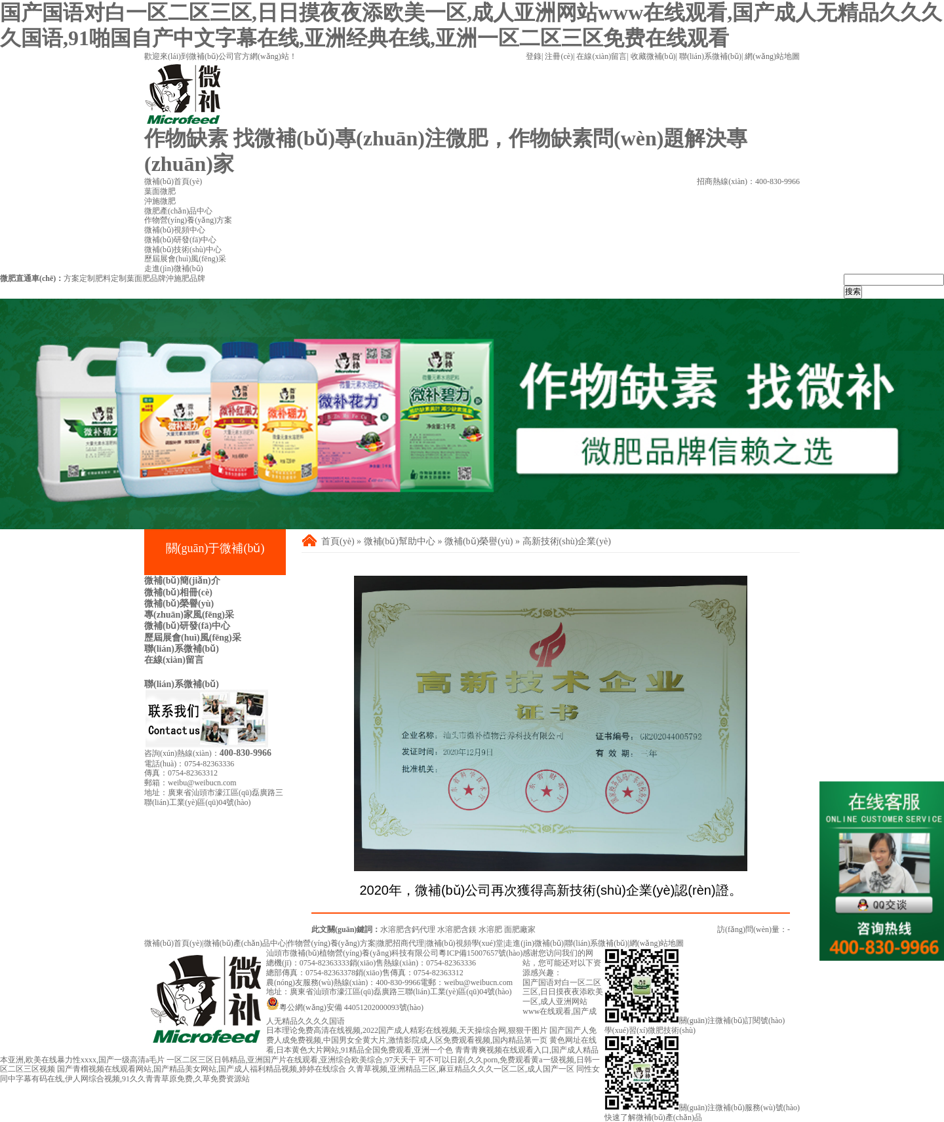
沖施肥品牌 (185, 278)
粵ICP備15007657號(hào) (480, 953)
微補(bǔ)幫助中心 (399, 541)
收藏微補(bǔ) (653, 56)
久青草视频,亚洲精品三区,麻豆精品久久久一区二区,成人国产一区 (461, 1069)
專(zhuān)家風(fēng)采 (189, 615)
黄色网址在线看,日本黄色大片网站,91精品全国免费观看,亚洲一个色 (431, 1045)
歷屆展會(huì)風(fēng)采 (192, 638)
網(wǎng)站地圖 (772, 56)
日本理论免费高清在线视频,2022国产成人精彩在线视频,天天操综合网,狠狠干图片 (406, 1030)
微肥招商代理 (400, 943)
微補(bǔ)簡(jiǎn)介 (182, 581)
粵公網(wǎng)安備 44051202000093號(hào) (344, 1007)
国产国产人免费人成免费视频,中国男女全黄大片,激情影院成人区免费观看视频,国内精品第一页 (431, 1035)
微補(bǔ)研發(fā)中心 (187, 626)
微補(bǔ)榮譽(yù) (179, 603)
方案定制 (79, 278)
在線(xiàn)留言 (601, 56)
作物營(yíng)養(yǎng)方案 (331, 943)
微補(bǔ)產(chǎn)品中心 (245, 943)
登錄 (533, 56)
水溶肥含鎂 (457, 929)
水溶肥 (490, 929)
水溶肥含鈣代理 (407, 929)
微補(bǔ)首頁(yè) (173, 943)
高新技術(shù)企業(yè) (566, 541)
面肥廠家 (520, 929)
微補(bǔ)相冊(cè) (178, 592)
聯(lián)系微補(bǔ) (710, 56)
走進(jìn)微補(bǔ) (534, 943)
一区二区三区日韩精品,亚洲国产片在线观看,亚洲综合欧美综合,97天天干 (291, 1059)
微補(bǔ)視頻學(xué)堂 (464, 943)
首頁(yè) (338, 541)
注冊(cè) (559, 56)
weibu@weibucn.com (202, 782)
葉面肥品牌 (146, 278)
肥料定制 (111, 278)
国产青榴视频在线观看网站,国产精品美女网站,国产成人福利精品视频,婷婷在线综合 (201, 1069)
